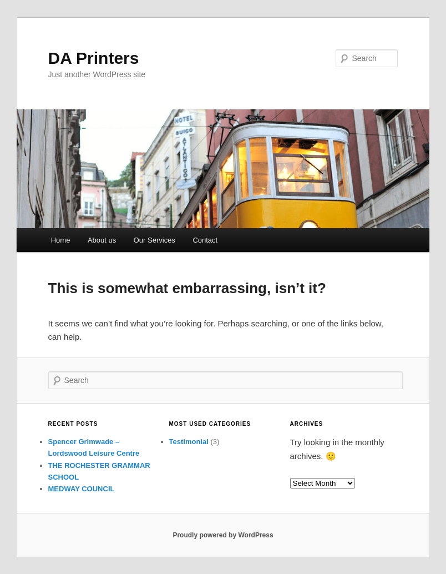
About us (102, 240)
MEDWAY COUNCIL (81, 489)
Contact (204, 240)
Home (60, 240)
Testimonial (189, 441)
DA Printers (93, 58)
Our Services (154, 240)
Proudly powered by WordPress (223, 535)
